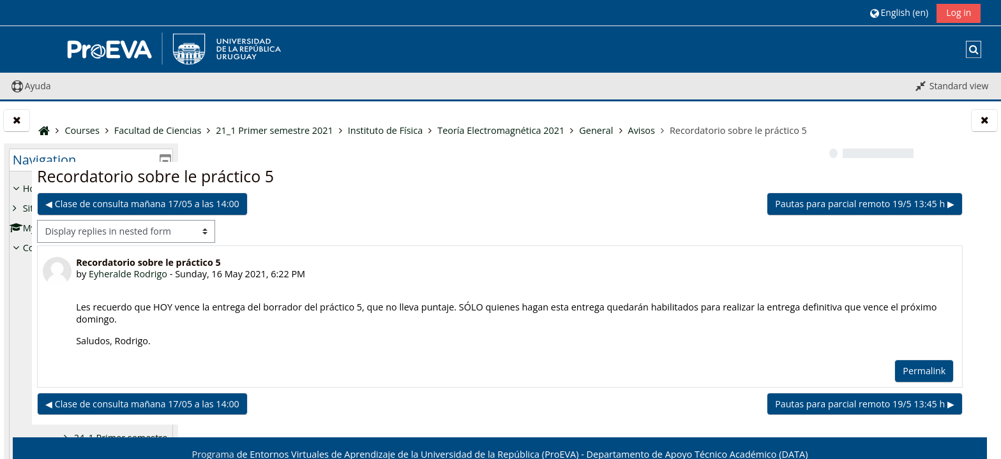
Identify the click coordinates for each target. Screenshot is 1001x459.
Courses (40, 248)
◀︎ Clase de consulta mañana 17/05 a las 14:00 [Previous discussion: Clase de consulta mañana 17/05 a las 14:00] (308, 231)
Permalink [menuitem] (740, 398)
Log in (958, 12)
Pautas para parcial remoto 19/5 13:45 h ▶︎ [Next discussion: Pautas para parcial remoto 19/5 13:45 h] (681, 231)
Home (36, 188)
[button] (899, 12)
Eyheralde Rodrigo (293, 301)
